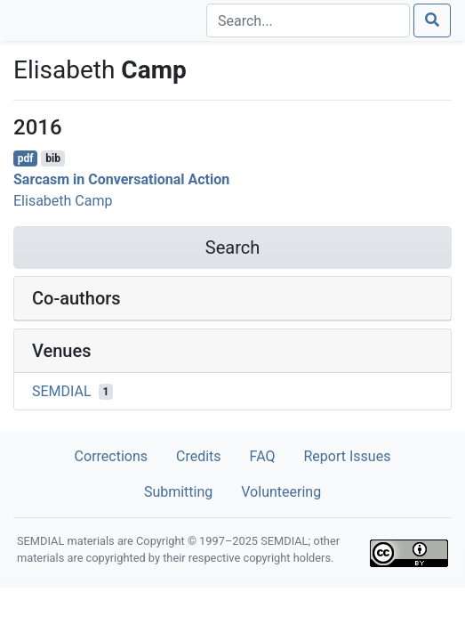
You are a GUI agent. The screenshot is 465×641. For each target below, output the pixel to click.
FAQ (263, 456)
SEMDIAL (62, 391)
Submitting (178, 491)
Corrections (111, 456)
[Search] (308, 20)
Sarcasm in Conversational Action (121, 179)
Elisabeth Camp (62, 200)
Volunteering (281, 491)
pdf (26, 158)
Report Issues (346, 456)
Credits (198, 456)
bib (52, 158)
